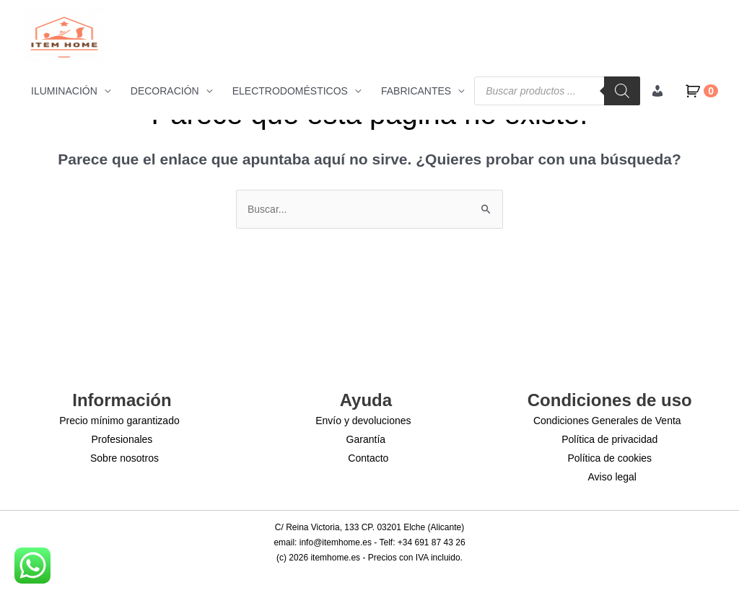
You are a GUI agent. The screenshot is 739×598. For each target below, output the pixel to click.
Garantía (365, 439)
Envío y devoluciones (363, 420)
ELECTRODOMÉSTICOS (290, 91)
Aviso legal (612, 477)
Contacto (368, 458)
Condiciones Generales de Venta (607, 420)
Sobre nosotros (124, 458)
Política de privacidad (609, 439)
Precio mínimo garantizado (119, 420)
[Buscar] (622, 90)
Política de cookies (609, 458)
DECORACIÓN (165, 91)
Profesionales (122, 439)
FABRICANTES (416, 91)
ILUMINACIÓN (64, 91)
